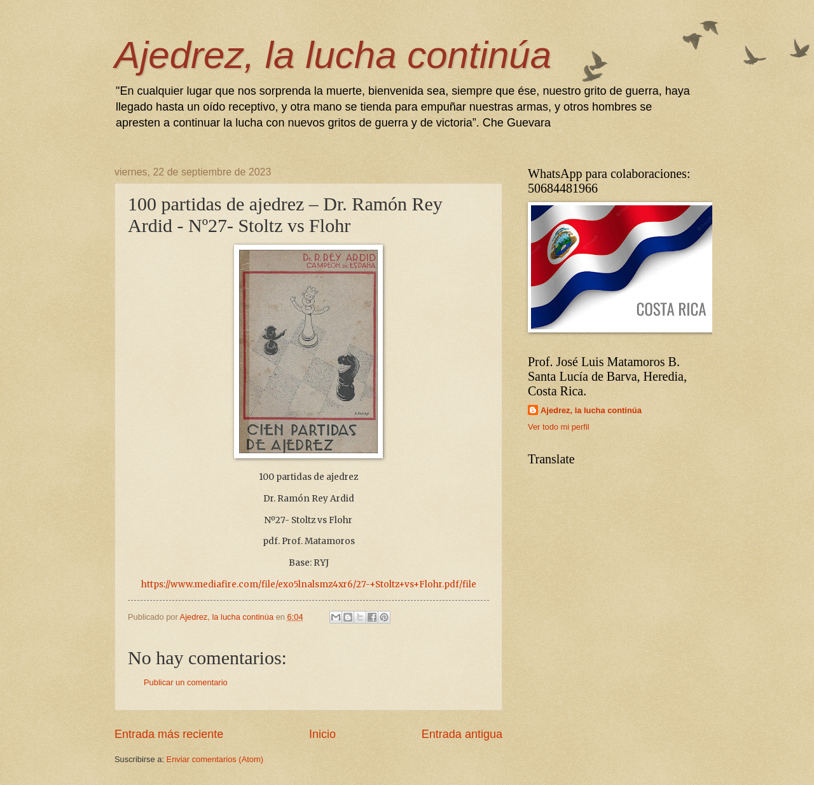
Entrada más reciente (168, 734)
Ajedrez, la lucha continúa (332, 55)
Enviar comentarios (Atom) (215, 759)
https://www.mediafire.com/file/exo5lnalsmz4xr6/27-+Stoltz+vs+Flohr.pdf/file (308, 584)
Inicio (322, 734)
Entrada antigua (462, 734)
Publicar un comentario (186, 682)
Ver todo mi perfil (559, 427)
